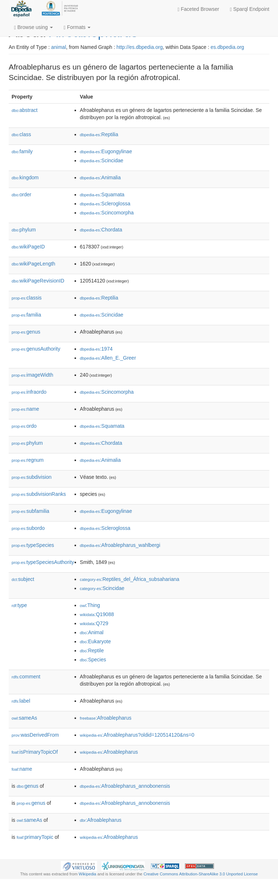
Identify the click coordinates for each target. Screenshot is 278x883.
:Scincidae (101, 160)
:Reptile (92, 650)
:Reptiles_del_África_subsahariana (130, 579)
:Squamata (102, 194)
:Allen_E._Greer (108, 358)
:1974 (96, 349)
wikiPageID (28, 247)
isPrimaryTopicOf (35, 752)
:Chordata (101, 230)
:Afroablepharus (105, 718)
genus (26, 332)
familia (26, 315)
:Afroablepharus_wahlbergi (120, 545)
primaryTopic (35, 837)
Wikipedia (87, 874)
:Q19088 (97, 614)
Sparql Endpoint (249, 9)
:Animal (92, 632)
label (21, 701)
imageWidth (32, 375)
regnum (28, 460)
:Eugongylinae (106, 151)
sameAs (24, 718)
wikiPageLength (33, 264)
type (19, 605)
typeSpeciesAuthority (43, 562)
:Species (93, 659)
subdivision (31, 477)
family (22, 151)
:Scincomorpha (107, 212)
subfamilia (30, 511)
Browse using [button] (33, 27)
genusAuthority (36, 349)
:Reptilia (99, 134)
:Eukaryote (95, 641)
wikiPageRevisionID (38, 281)
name (25, 409)
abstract (25, 110)
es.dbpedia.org (227, 47)
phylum (24, 230)
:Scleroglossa (105, 203)
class (21, 134)
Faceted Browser (198, 9)
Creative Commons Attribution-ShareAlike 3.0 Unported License (200, 874)
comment (26, 676)
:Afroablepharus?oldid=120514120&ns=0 (137, 735)
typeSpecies (33, 545)
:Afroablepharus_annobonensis (125, 786)
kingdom (25, 177)
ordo (24, 426)
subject (23, 579)
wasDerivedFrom (35, 735)
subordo (28, 528)
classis (27, 298)
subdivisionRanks (39, 494)
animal (58, 47)
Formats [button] (77, 27)
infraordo (29, 392)
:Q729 (94, 623)
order (21, 194)
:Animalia (100, 177)
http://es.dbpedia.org (140, 47)
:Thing (90, 605)
